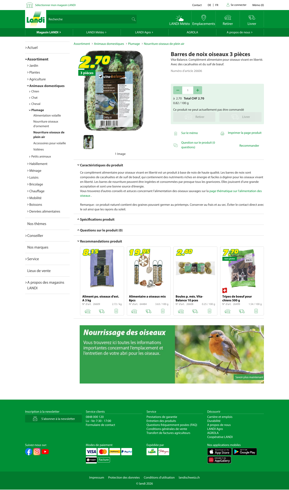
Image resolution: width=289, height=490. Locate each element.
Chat (34, 98)
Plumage (37, 110)
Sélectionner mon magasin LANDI (55, 5)
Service (33, 258)
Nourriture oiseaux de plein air (164, 44)
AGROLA (192, 32)
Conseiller (35, 235)
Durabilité (214, 421)
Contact (197, 5)
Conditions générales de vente (167, 429)
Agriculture (37, 79)
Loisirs (34, 177)
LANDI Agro (143, 32)
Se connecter (238, 5)
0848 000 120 (95, 417)
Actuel (32, 47)
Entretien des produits (161, 421)
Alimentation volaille (47, 116)
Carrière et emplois (220, 417)
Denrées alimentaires (44, 211)
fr (216, 5)
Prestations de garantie (162, 417)
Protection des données (124, 478)
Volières (38, 149)
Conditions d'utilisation (159, 478)
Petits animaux (41, 156)
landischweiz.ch (189, 478)
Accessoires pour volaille (49, 143)
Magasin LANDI (47, 32)
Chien (35, 91)
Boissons (35, 204)
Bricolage (36, 184)
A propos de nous (238, 32)
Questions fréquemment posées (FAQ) (172, 425)
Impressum (96, 478)
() (258, 5)
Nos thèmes (36, 223)
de (209, 5)
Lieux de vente (39, 270)
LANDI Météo (95, 32)
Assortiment (37, 59)
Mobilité (35, 197)
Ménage (35, 170)
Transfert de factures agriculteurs (168, 433)
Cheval (35, 104)
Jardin (33, 65)
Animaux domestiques (47, 85)
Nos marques (37, 247)
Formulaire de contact (100, 425)
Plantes (34, 72)
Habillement (38, 163)
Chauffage (37, 191)
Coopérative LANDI (220, 437)
